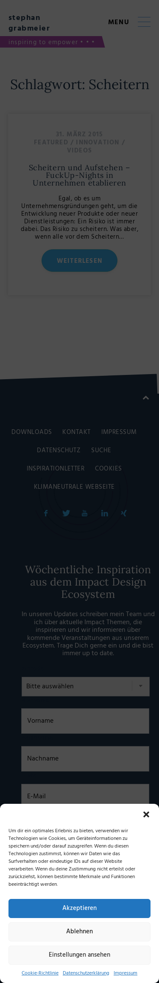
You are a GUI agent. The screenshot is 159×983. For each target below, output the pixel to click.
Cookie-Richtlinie (40, 973)
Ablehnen (79, 932)
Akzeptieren (79, 908)
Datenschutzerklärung (86, 973)
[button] (146, 814)
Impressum (125, 973)
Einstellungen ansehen (79, 955)
